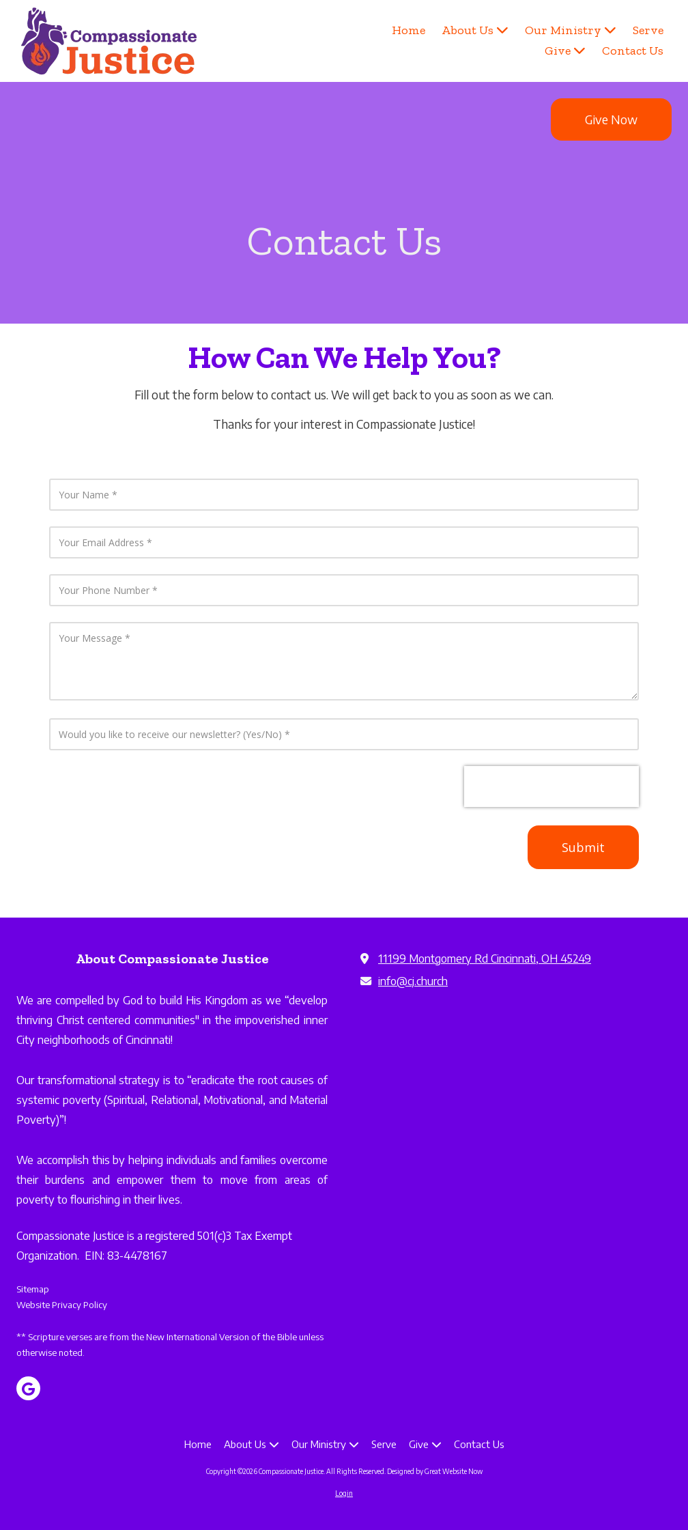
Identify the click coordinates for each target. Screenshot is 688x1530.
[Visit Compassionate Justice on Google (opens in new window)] (28, 1388)
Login (344, 1493)
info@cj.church (413, 981)
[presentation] (551, 786)
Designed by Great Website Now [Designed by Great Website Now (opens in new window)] (435, 1471)
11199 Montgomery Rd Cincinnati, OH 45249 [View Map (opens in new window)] (484, 958)
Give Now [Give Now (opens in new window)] (611, 119)
